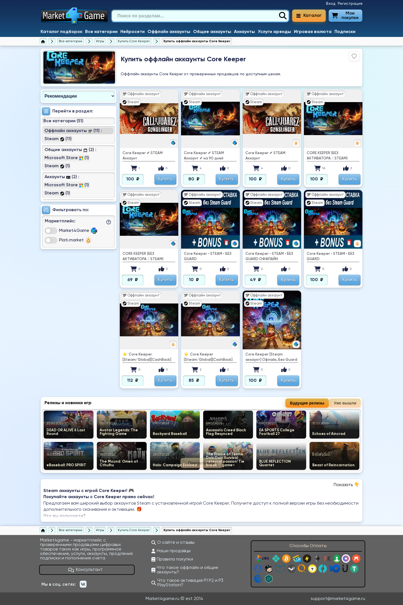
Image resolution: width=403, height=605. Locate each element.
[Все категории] (70, 41)
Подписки (344, 32)
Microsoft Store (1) (66, 158)
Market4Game (78, 230)
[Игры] (100, 41)
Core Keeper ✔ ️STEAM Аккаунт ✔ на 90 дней (204, 155)
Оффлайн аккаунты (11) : (73, 131)
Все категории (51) (63, 121)
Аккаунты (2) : (61, 177)
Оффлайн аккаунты (168, 32)
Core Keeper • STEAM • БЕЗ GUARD (207, 256)
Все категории (101, 32)
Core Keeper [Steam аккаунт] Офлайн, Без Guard (271, 357)
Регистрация (350, 4)
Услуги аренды (274, 32)
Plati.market (75, 240)
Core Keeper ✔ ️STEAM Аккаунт (143, 155)
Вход (331, 4)
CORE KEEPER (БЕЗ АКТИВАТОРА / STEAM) (327, 155)
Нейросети (132, 32)
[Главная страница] (43, 41)
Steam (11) (58, 139)
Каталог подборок (61, 32)
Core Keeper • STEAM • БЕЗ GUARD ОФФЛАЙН (269, 256)
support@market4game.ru (338, 599)
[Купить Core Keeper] (133, 41)
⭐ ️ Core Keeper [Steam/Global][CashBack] (147, 357)
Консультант (85, 570)
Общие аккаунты (212, 32)
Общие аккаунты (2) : (70, 150)
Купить (165, 179)
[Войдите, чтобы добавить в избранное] (354, 56)
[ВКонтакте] (83, 584)
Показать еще (201, 463)
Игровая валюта (313, 32)
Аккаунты (244, 32)
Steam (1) (57, 166)
